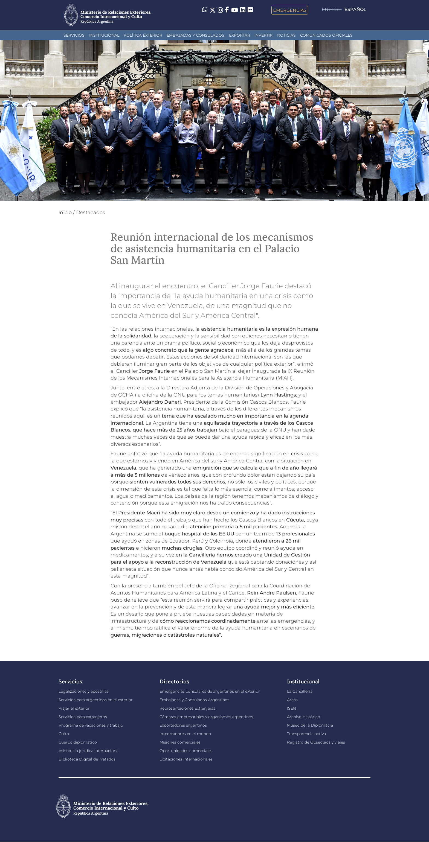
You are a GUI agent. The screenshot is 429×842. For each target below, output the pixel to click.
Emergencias (289, 10)
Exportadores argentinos (183, 725)
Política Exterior (143, 35)
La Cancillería (299, 691)
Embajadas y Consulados (195, 35)
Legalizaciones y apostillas (84, 691)
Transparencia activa (306, 733)
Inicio (65, 212)
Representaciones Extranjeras (187, 708)
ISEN (291, 708)
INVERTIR (263, 35)
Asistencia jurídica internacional (89, 750)
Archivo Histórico (303, 716)
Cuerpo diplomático (78, 742)
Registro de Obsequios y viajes (316, 742)
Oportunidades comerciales (186, 750)
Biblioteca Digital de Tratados (87, 759)
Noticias (286, 35)
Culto (64, 733)
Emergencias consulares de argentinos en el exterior (210, 691)
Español (355, 9)
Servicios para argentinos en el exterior (96, 699)
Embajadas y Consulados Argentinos (194, 699)
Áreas (292, 699)
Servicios (74, 35)
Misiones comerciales (180, 742)
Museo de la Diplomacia (310, 725)
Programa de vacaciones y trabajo (91, 725)
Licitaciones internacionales (186, 759)
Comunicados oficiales (326, 35)
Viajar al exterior (74, 708)
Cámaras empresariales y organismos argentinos (206, 716)
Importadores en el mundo (185, 733)
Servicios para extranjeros (83, 716)
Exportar (239, 35)
